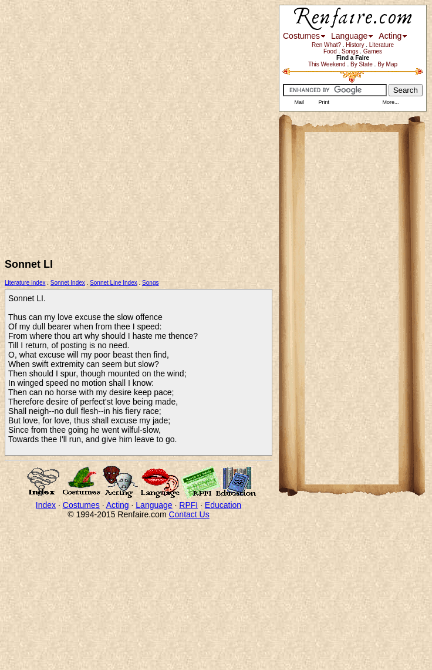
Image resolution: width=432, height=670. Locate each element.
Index (46, 505)
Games (372, 51)
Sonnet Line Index (113, 283)
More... (390, 102)
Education (223, 505)
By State (361, 64)
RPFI (188, 505)
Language (154, 505)
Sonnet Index (67, 283)
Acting (117, 505)
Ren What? (326, 45)
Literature (381, 45)
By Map (387, 64)
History (355, 45)
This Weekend (327, 64)
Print (323, 102)
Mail (298, 102)
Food (330, 51)
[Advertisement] (122, 127)
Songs (150, 283)
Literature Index (25, 283)
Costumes (81, 505)
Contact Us (188, 514)
